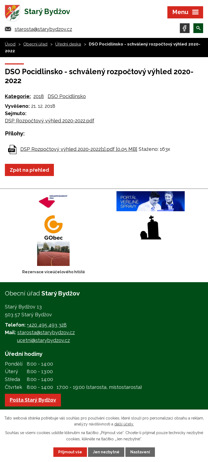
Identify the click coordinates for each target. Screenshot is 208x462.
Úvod (10, 44)
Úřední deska (68, 44)
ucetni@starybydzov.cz (43, 340)
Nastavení (140, 452)
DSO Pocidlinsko (67, 96)
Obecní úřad (35, 44)
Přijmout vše (70, 452)
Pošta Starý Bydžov (33, 400)
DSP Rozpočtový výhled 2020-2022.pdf (49, 120)
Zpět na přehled (29, 170)
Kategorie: (18, 96)
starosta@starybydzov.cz (43, 29)
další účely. (124, 424)
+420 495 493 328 (47, 325)
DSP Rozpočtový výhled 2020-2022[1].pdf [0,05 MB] (78, 149)
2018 (38, 96)
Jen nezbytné (106, 452)
